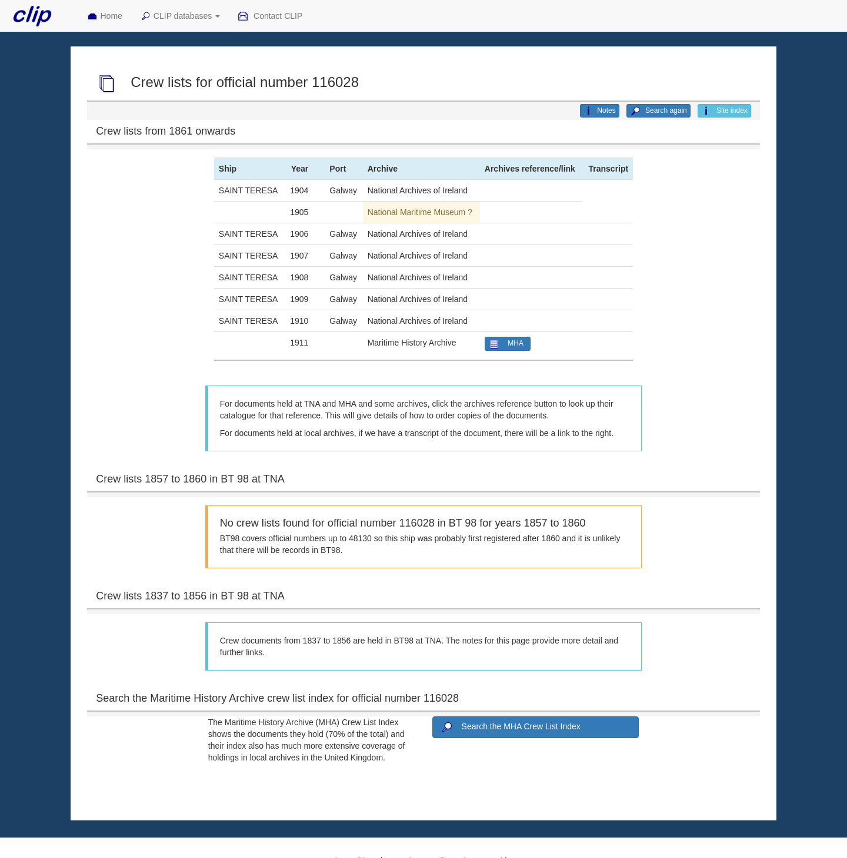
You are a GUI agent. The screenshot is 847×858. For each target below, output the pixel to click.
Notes (599, 111)
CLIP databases (180, 16)
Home (104, 16)
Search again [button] (658, 111)
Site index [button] (724, 111)
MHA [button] (507, 344)
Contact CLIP (270, 16)
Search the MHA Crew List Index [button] (510, 727)
